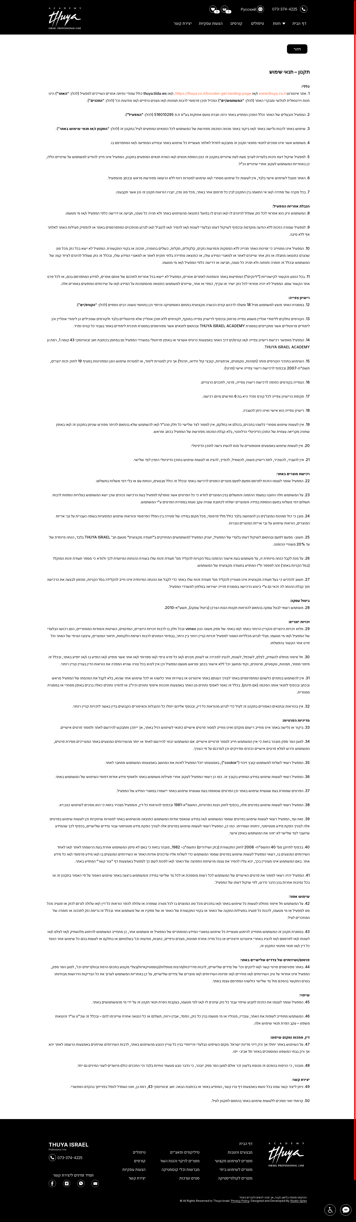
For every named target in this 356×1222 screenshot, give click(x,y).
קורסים (140, 1160)
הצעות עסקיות (134, 1169)
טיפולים (139, 1152)
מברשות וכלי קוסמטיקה (180, 1169)
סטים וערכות (189, 1178)
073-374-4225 (69, 1157)
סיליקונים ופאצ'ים (184, 1152)
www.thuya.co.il (272, 93)
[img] (52, 1183)
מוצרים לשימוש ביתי (235, 1169)
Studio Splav (298, 1200)
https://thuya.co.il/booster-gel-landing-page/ (212, 93)
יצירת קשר (137, 1178)
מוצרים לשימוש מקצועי (233, 1160)
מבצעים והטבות (239, 1152)
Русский (248, 9)
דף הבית (245, 1143)
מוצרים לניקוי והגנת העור (179, 1160)
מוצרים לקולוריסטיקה (234, 1178)
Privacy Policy (240, 1200)
